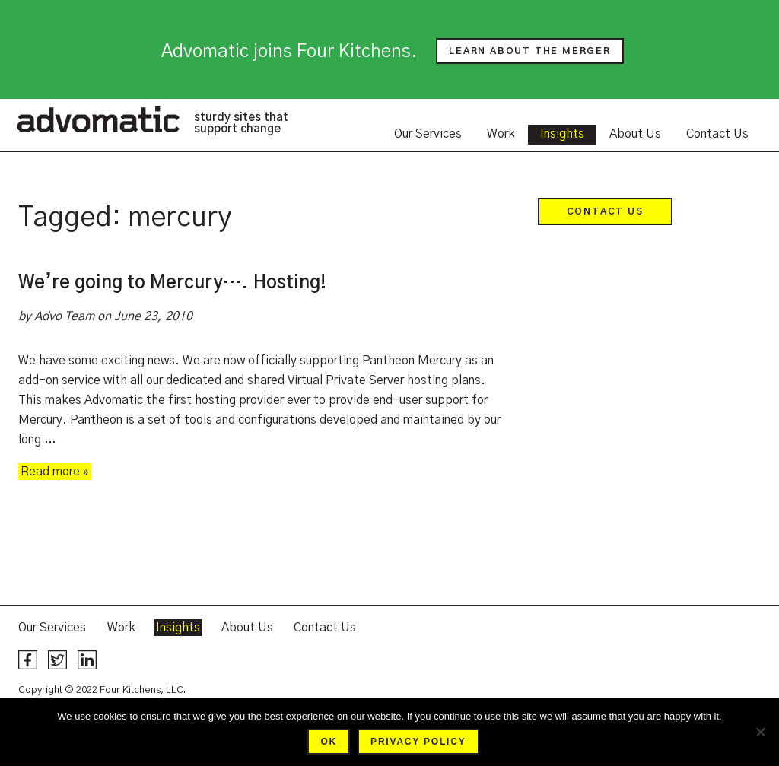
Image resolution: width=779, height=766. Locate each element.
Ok (328, 741)
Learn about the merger (530, 51)
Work (501, 134)
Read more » (54, 472)
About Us (635, 134)
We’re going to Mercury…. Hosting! (172, 283)
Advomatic (98, 119)
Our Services (428, 134)
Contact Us (717, 134)
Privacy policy (418, 741)
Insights (562, 134)
